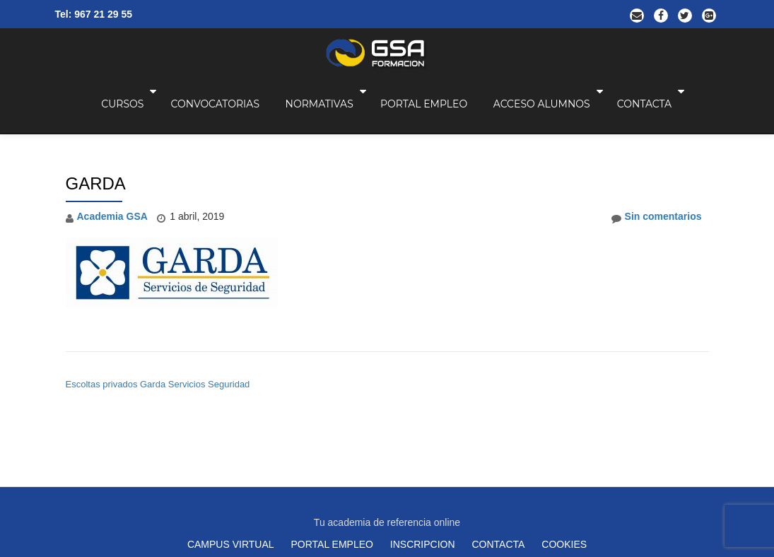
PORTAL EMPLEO (469, 102)
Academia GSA (112, 156)
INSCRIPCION (422, 424)
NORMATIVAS (366, 102)
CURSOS (172, 102)
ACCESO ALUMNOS (586, 102)
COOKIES (564, 424)
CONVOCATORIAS (262, 102)
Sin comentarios (656, 157)
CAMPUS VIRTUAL (230, 424)
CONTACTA (687, 102)
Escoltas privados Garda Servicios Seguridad (158, 324)
